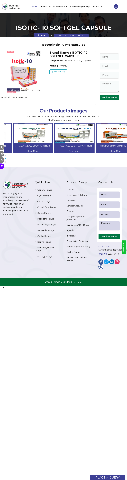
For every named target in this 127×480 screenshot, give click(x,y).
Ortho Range (42, 201)
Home (34, 6)
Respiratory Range (45, 224)
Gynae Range (43, 196)
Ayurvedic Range (44, 230)
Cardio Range (43, 213)
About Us (44, 6)
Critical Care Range (45, 207)
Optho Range (43, 236)
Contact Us (97, 6)
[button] (65, 155)
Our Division (59, 6)
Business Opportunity (80, 6)
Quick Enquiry (58, 72)
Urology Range (43, 256)
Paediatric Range (44, 219)
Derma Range (43, 242)
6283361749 (113, 254)
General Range (43, 190)
